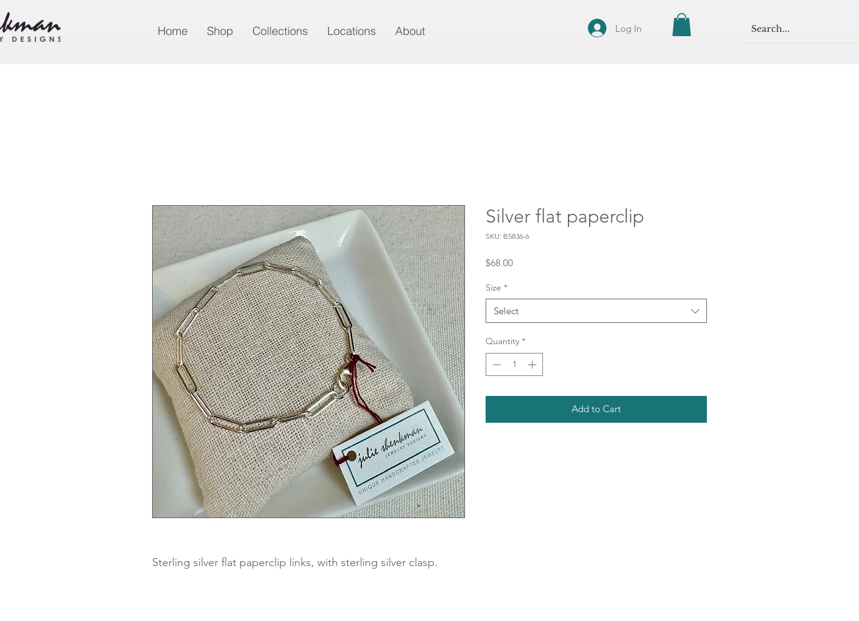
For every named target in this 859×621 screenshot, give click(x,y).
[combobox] (596, 311)
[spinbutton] (514, 364)
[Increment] (533, 364)
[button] (681, 24)
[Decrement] (495, 364)
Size (496, 287)
